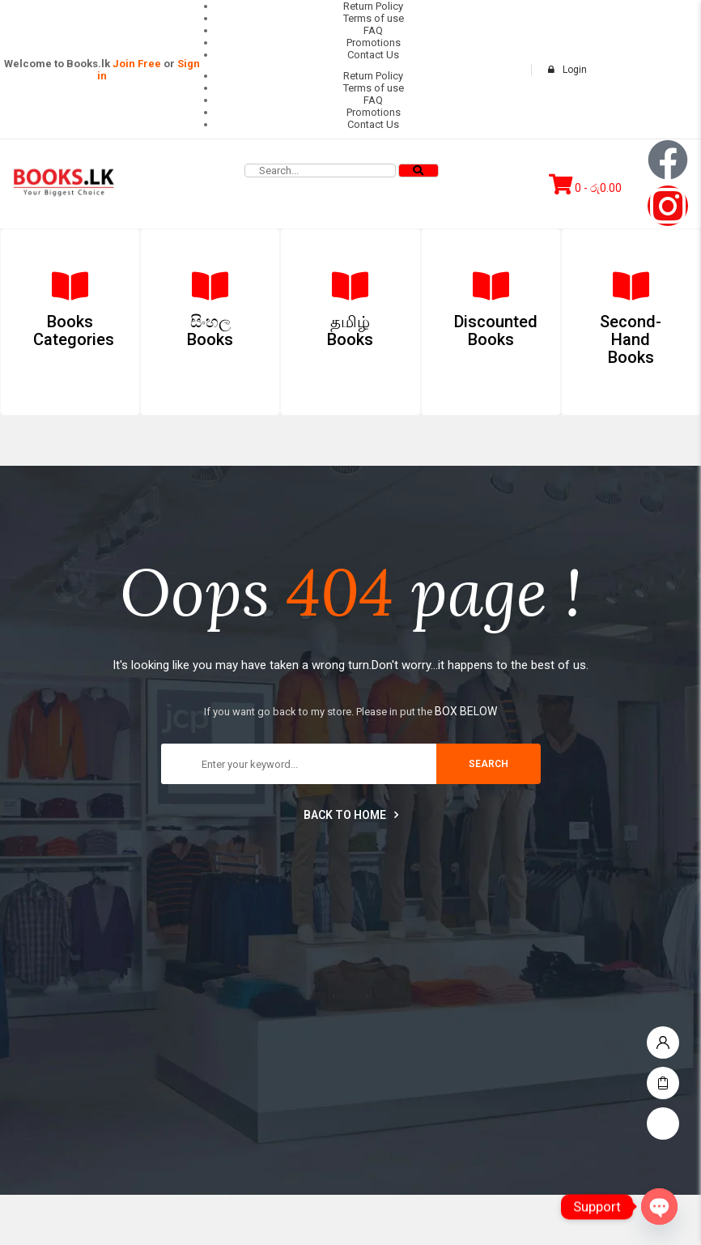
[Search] (418, 170)
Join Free (137, 64)
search (488, 764)
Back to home (351, 814)
